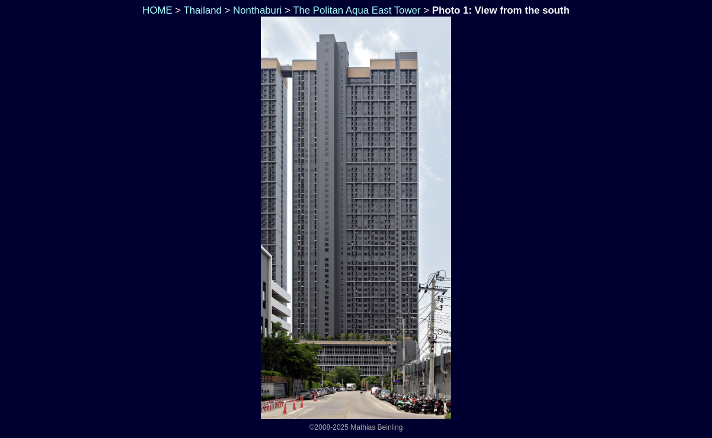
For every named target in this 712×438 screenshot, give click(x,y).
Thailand (203, 10)
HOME (156, 10)
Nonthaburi (257, 10)
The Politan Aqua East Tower (356, 10)
